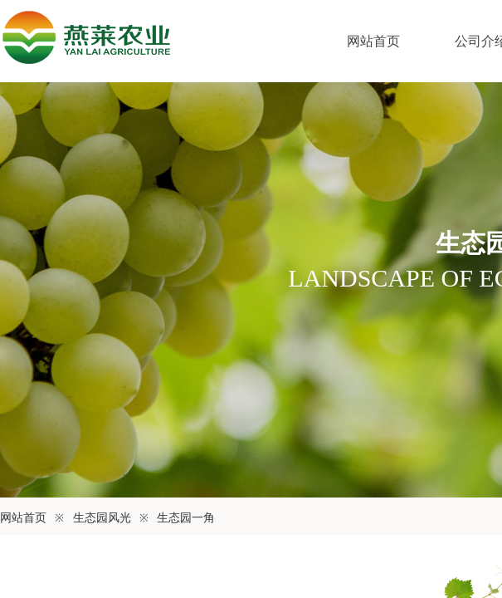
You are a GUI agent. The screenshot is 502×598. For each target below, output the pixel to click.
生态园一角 (186, 518)
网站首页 (373, 41)
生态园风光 (102, 518)
